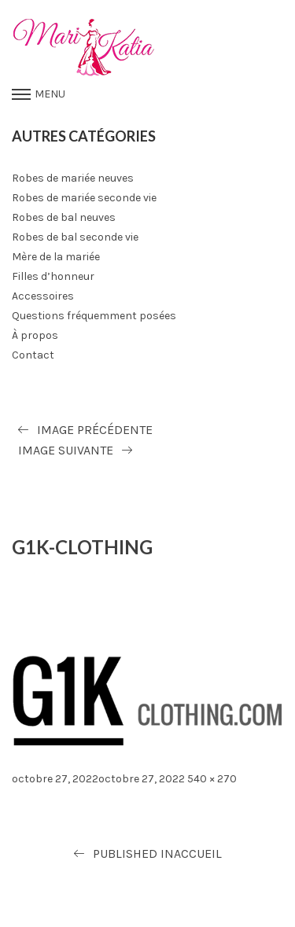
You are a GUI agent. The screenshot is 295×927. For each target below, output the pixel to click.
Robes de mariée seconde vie (84, 197)
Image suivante (65, 450)
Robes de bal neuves (64, 217)
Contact (33, 355)
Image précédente (95, 429)
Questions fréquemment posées (94, 315)
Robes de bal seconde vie (75, 237)
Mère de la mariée (56, 256)
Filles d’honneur (53, 276)
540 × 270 (212, 778)
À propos (35, 335)
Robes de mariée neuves (73, 178)
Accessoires (43, 296)
